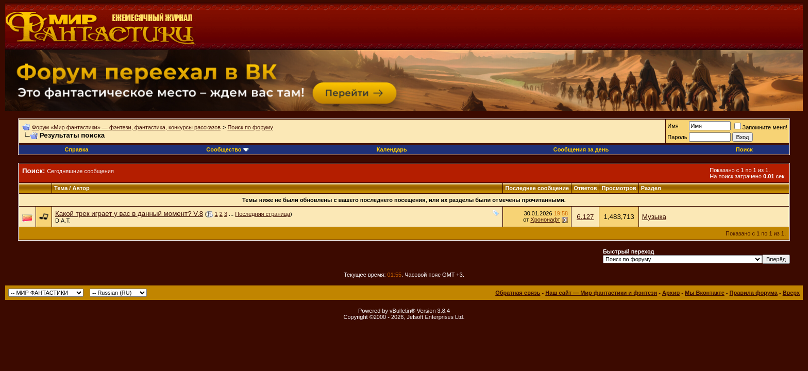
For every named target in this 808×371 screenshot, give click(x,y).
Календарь (392, 149)
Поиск (744, 149)
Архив (671, 293)
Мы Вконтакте (705, 293)
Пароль (677, 137)
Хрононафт (545, 219)
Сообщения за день (581, 149)
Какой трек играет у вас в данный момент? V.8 (129, 213)
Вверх (791, 293)
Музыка (654, 217)
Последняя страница (262, 214)
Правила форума (754, 293)
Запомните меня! (760, 127)
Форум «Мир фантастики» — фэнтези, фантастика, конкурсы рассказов (126, 127)
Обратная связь (517, 293)
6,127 (585, 217)
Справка (76, 149)
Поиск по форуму (250, 127)
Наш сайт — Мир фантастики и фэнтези (601, 293)
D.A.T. (63, 220)
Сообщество (227, 149)
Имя (672, 126)
